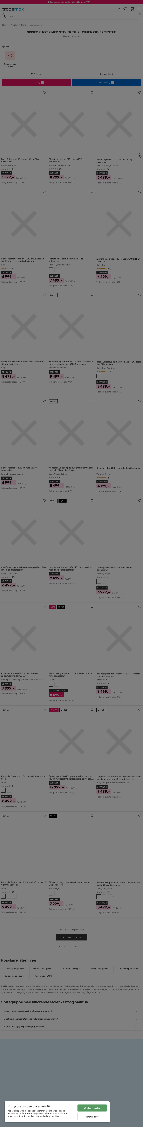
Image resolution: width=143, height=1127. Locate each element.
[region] (57, 1111)
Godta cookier (92, 1108)
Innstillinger (92, 1116)
